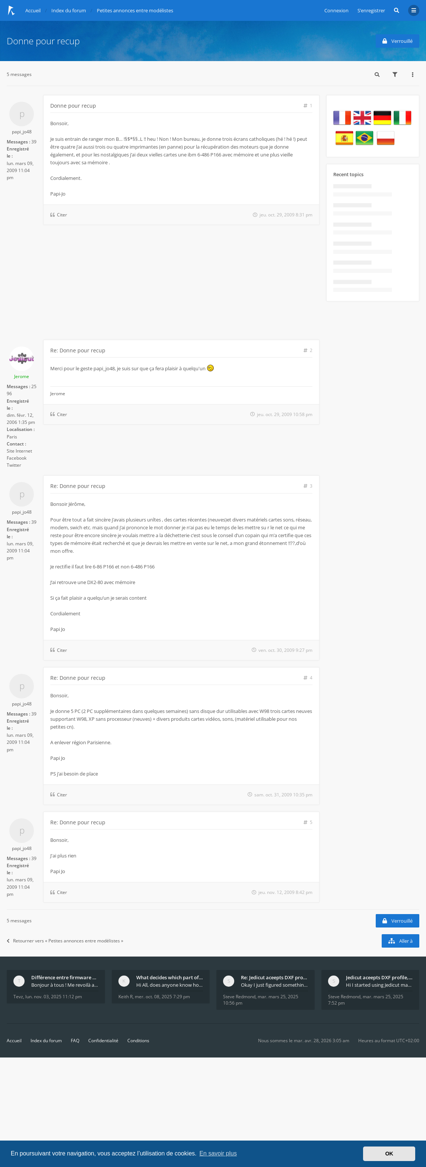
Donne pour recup (43, 41)
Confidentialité (103, 1040)
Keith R (125, 996)
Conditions (138, 1040)
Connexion (336, 10)
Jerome (21, 376)
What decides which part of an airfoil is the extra (169, 977)
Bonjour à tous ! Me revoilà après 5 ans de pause (64, 985)
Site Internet (19, 451)
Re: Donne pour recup (77, 350)
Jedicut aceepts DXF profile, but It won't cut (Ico (379, 977)
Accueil (14, 1040)
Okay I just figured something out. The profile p (274, 985)
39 (33, 142)
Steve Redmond (239, 996)
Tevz (18, 996)
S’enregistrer (371, 10)
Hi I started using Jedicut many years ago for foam (379, 985)
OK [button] (389, 1154)
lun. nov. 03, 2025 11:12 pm (53, 996)
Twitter (14, 465)
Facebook (16, 458)
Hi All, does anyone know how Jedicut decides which (169, 985)
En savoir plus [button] (218, 1153)
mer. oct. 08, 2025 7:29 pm (162, 996)
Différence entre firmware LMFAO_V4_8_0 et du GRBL (64, 977)
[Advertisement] (163, 284)
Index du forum (46, 1040)
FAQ (75, 1040)
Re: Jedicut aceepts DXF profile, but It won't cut (274, 977)
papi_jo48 (22, 132)
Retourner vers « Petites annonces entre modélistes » (65, 941)
